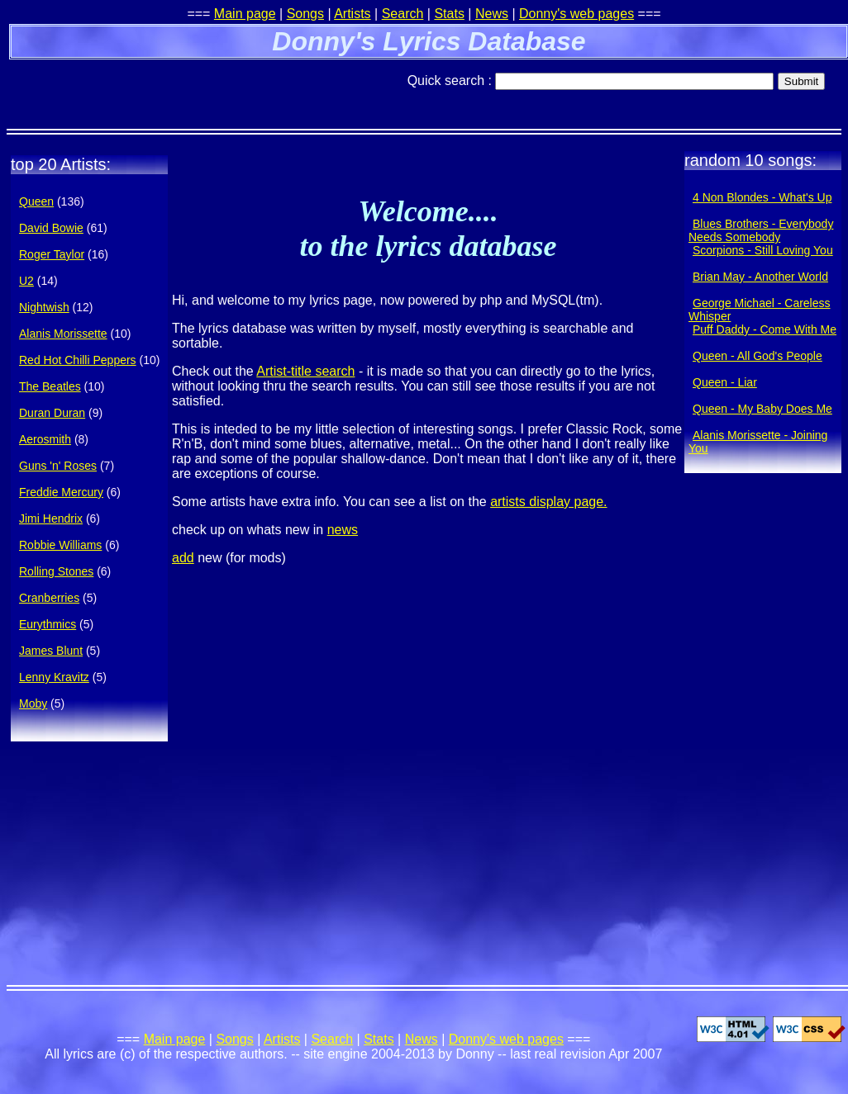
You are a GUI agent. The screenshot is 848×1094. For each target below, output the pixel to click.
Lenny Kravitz (54, 677)
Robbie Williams (60, 545)
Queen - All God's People (757, 355)
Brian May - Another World (760, 276)
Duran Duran (52, 412)
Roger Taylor (51, 254)
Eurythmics (47, 624)
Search (403, 14)
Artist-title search (305, 371)
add (183, 558)
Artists (352, 14)
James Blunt (51, 650)
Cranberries (49, 597)
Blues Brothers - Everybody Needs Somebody (760, 230)
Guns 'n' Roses (58, 465)
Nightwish (44, 307)
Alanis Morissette (63, 333)
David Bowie (51, 227)
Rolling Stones (56, 571)
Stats (449, 14)
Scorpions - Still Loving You (763, 250)
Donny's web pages (576, 14)
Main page (245, 14)
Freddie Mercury (61, 492)
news (342, 530)
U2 (26, 280)
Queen (36, 201)
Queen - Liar (725, 382)
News (491, 14)
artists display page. (548, 502)
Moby (33, 703)
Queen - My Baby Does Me (762, 408)
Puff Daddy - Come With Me (764, 329)
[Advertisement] (200, 86)
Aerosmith (45, 439)
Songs (305, 14)
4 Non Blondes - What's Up (762, 197)
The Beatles (50, 386)
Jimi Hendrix (51, 518)
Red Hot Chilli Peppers (77, 360)
